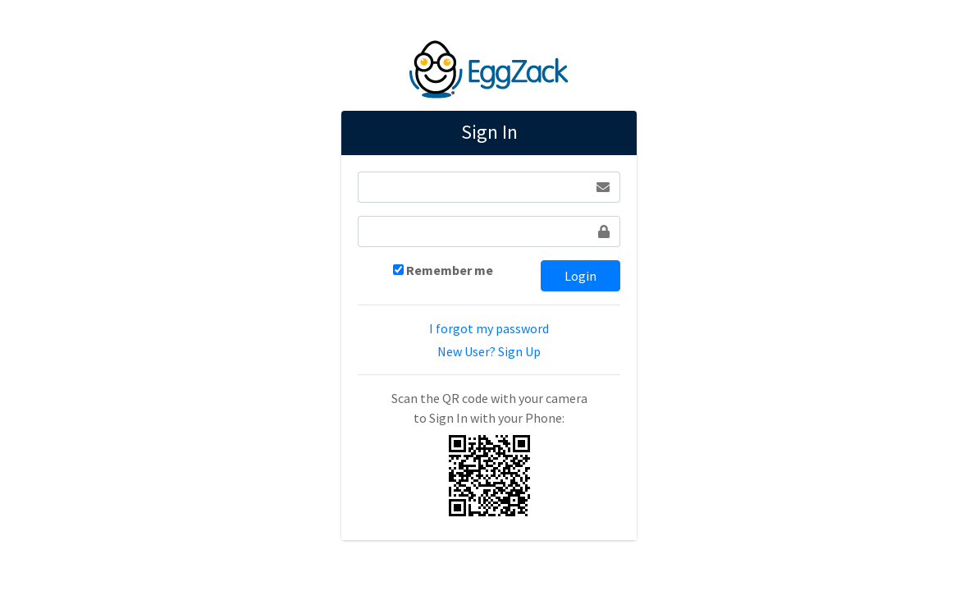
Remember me (449, 270)
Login (580, 276)
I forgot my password (489, 328)
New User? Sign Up (489, 351)
